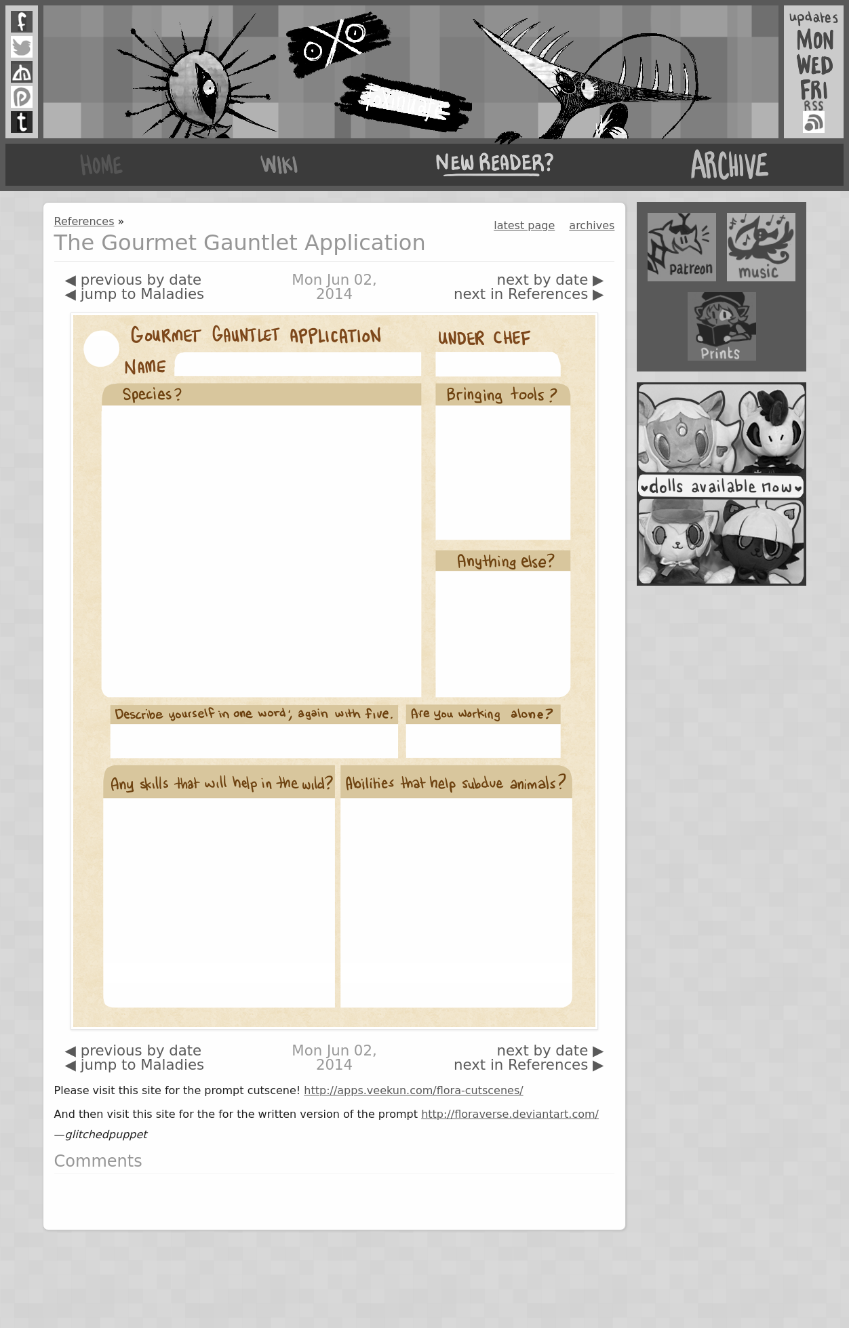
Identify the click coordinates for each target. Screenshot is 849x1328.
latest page (524, 225)
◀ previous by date (133, 280)
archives (591, 225)
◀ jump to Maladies (134, 294)
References (84, 221)
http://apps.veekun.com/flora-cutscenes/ (413, 1090)
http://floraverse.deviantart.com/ (510, 1114)
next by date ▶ (550, 280)
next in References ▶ (529, 294)
